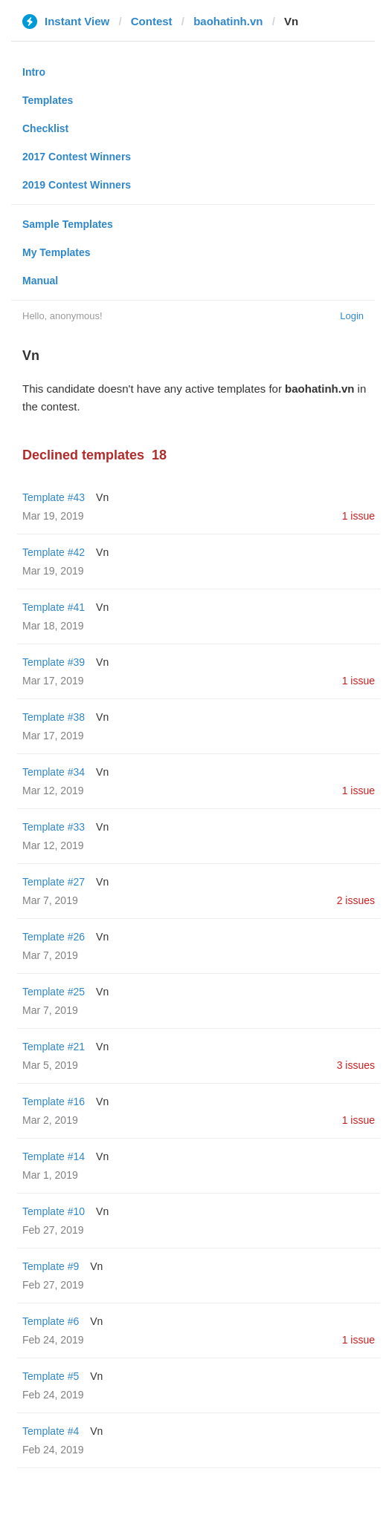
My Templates (56, 252)
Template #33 (53, 827)
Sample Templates (67, 224)
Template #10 (53, 1211)
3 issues (356, 1065)
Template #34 (53, 772)
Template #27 (53, 882)
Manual (40, 281)
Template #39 (53, 662)
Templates (47, 100)
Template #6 (50, 1321)
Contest (152, 21)
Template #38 (53, 717)
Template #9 (50, 1266)
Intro (33, 72)
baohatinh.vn (228, 21)
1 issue (358, 516)
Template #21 (53, 1047)
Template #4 (50, 1431)
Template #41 (53, 607)
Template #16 (53, 1101)
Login (352, 315)
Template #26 (53, 937)
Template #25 (53, 992)
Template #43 (53, 497)
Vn (102, 497)
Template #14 (53, 1156)
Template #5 (50, 1376)
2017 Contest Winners (76, 157)
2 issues (356, 900)
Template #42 (53, 552)
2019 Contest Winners (76, 185)
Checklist (45, 128)
